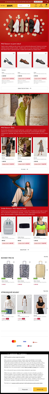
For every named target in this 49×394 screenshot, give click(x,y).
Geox (3, 72)
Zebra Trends (5, 281)
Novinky (46, 256)
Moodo (3, 158)
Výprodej (45, 291)
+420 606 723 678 (13, 353)
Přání (36, 5)
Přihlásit (41, 5)
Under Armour (5, 237)
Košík (46, 5)
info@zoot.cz (24, 354)
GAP (3, 315)
